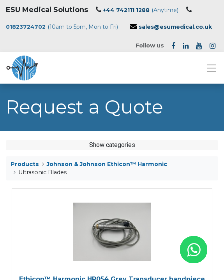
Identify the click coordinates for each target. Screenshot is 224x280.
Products (25, 164)
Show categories (112, 145)
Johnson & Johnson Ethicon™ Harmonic (107, 164)
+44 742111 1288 (126, 10)
